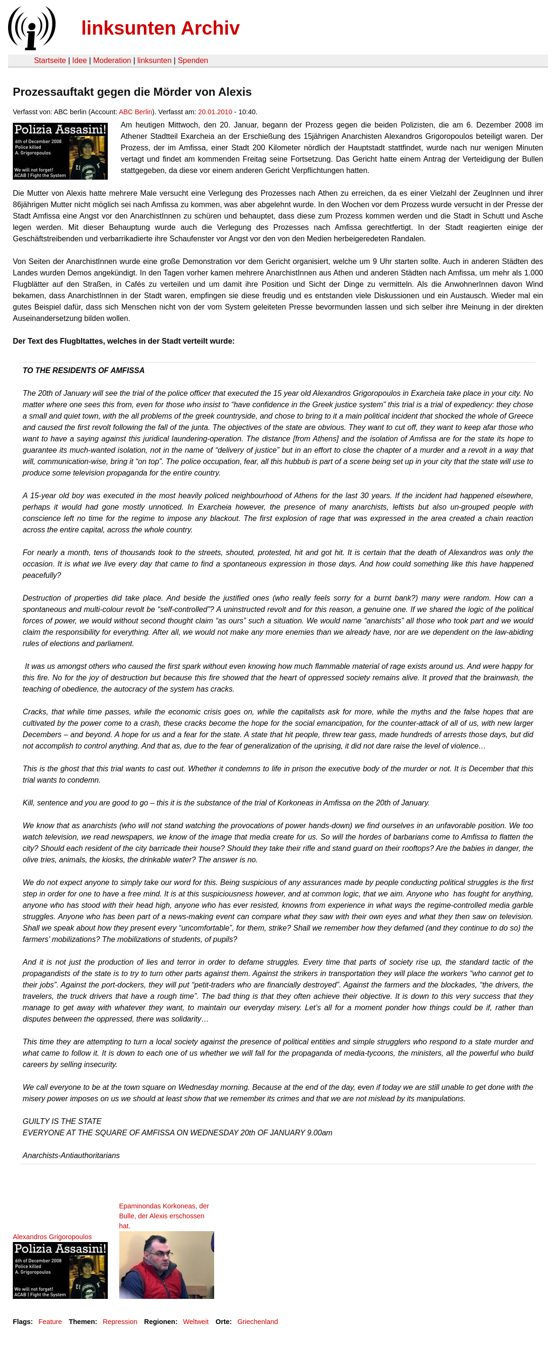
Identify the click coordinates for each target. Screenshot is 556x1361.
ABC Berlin (135, 112)
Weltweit (195, 1321)
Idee (79, 60)
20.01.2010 (215, 112)
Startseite (50, 60)
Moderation (112, 60)
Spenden (193, 60)
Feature (50, 1321)
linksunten (154, 60)
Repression (120, 1321)
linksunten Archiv (160, 28)
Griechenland (257, 1321)
